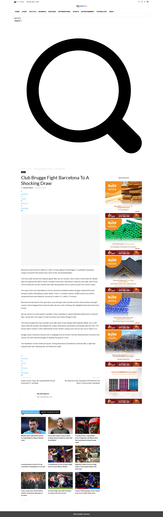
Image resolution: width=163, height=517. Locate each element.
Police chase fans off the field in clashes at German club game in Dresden (32, 493)
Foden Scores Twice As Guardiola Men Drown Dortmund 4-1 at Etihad (38, 382)
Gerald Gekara (28, 188)
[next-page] (26, 499)
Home (23, 169)
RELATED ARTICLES (30, 412)
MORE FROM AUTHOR (50, 412)
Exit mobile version (81, 514)
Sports (29, 169)
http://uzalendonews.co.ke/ (44, 397)
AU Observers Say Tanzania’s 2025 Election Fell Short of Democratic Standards (82, 382)
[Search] (18, 20)
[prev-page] (22, 499)
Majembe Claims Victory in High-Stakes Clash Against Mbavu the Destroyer (86, 467)
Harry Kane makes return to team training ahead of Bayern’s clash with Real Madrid (60, 438)
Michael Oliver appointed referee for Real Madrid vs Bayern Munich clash (32, 438)
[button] (81, 159)
